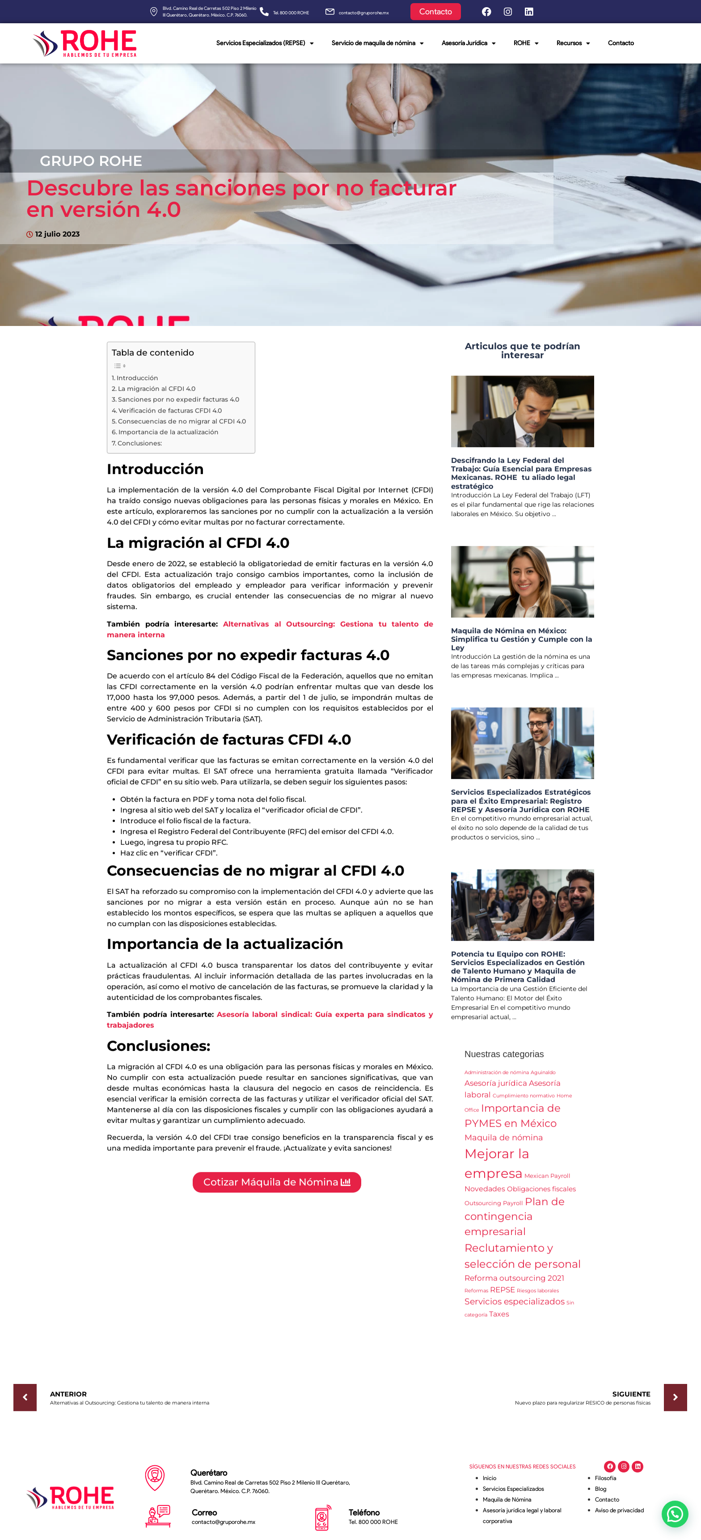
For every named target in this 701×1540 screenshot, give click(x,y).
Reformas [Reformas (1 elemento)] (476, 1296)
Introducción (137, 383)
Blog (600, 1488)
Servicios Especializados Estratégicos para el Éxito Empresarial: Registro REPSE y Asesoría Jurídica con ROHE (521, 805)
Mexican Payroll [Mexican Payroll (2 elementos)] (547, 1180)
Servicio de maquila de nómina (378, 43)
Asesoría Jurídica (469, 43)
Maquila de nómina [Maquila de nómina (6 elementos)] (504, 1142)
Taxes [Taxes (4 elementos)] (499, 1318)
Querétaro (208, 1473)
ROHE (526, 43)
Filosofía (606, 1478)
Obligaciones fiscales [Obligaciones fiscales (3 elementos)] (541, 1194)
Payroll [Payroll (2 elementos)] (513, 1207)
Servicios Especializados (513, 1488)
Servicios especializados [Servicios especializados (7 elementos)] (515, 1306)
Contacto (621, 43)
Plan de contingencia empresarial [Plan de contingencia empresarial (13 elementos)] (515, 1221)
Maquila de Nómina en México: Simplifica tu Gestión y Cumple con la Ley (521, 644)
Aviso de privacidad (619, 1510)
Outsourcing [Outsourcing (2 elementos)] (483, 1207)
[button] (675, 1514)
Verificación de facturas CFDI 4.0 (170, 415)
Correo (204, 1513)
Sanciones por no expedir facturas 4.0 (178, 404)
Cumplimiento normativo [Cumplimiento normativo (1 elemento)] (524, 1101)
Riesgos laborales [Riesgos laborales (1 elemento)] (538, 1296)
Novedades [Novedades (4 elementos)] (485, 1193)
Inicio (489, 1478)
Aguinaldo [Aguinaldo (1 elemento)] (543, 1077)
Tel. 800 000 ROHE (291, 13)
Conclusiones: (140, 448)
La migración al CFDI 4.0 (156, 393)
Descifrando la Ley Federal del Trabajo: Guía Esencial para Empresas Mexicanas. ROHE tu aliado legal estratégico (521, 478)
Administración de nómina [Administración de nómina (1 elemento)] (497, 1077)
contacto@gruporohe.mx (364, 13)
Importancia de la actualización (168, 437)
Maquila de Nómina (507, 1499)
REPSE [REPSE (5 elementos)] (502, 1294)
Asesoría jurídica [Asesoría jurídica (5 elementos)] (496, 1087)
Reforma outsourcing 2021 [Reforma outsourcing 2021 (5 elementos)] (514, 1282)
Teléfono (364, 1513)
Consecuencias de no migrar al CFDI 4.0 (182, 426)
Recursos (573, 43)
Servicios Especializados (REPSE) (265, 43)
